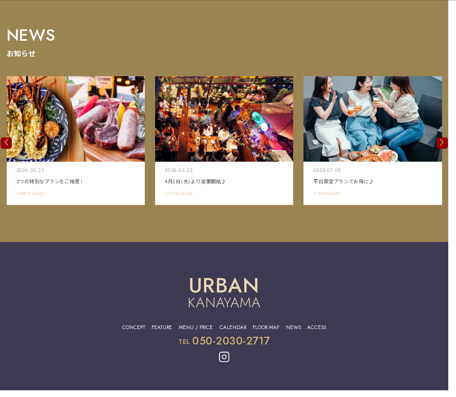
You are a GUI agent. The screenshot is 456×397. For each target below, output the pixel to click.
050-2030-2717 (231, 341)
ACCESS (316, 327)
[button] (6, 143)
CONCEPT (133, 327)
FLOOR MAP (265, 327)
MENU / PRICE (196, 327)
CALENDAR (232, 327)
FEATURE (161, 327)
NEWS (293, 327)
